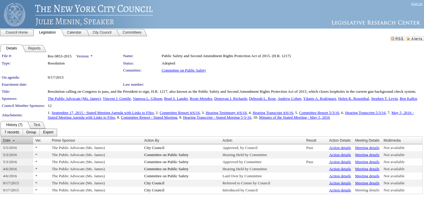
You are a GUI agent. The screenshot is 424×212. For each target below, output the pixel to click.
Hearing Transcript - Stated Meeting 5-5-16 (217, 117)
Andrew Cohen (289, 98)
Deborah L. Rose (262, 98)
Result (311, 140)
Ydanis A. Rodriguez (319, 98)
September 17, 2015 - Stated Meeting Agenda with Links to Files (103, 112)
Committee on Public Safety (184, 70)
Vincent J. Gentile (117, 98)
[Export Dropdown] (48, 132)
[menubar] (29, 132)
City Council (154, 147)
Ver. (38, 140)
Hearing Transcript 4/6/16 (273, 112)
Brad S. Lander (176, 98)
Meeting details (367, 147)
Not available (394, 147)
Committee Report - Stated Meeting (149, 117)
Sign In (417, 3)
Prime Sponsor (63, 140)
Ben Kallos (409, 98)
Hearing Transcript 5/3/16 (365, 112)
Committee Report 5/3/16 (319, 112)
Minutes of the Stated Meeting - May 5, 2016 (294, 117)
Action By (151, 140)
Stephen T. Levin (384, 98)
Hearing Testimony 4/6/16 (226, 112)
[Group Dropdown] (31, 132)
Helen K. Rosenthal (353, 98)
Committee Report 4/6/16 (180, 112)
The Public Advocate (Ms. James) (74, 98)
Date (6, 140)
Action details (340, 147)
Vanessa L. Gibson (147, 98)
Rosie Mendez (201, 98)
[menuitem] (12, 132)
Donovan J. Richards (230, 98)
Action (227, 140)
